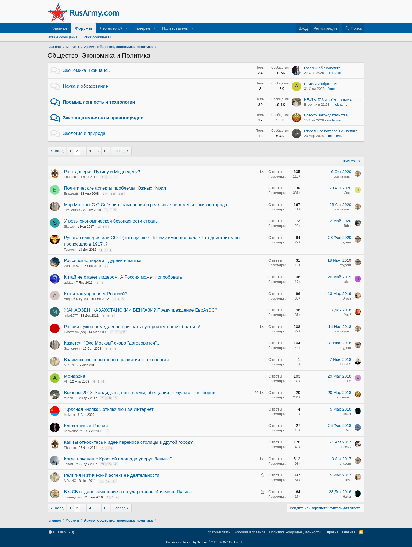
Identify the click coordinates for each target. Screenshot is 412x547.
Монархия (74, 376)
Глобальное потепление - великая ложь (336, 131)
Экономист (72, 210)
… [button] (97, 151)
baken (346, 282)
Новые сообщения (63, 37)
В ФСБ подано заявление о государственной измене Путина (128, 491)
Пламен (70, 250)
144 (105, 193)
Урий (347, 315)
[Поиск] (353, 28)
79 (102, 398)
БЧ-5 (347, 430)
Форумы (83, 28)
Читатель (334, 136)
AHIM (347, 381)
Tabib (347, 226)
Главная (59, 28)
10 (117, 332)
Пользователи (175, 28)
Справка (331, 532)
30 (102, 177)
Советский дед (75, 332)
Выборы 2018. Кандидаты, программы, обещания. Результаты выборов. (140, 392)
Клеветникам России (86, 425)
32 (115, 177)
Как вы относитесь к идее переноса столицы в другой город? (128, 442)
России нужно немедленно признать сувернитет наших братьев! (132, 326)
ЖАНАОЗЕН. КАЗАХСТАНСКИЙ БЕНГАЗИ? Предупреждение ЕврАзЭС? (140, 310)
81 (115, 398)
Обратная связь (217, 532)
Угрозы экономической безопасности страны (111, 221)
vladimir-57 (72, 266)
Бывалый (71, 193)
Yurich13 (70, 398)
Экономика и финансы (87, 70)
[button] (127, 28)
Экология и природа (84, 133)
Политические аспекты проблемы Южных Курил (115, 188)
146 (121, 193)
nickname (340, 104)
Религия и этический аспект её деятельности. (112, 475)
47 (107, 480)
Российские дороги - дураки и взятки (102, 260)
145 (113, 193)
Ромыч (346, 447)
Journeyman (342, 176)
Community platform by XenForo (206, 542)
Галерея (142, 28)
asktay (68, 282)
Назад (58, 151)
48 (113, 480)
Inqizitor (69, 415)
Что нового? (111, 28)
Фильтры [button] (350, 161)
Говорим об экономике (322, 68)
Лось (347, 193)
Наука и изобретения (321, 84)
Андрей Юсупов (76, 299)
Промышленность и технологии (99, 102)
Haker (347, 414)
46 (101, 480)
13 (105, 151)
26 (115, 464)
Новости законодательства (326, 115)
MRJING (70, 365)
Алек (331, 89)
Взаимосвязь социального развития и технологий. (117, 359)
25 (109, 464)
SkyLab (69, 226)
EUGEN (345, 364)
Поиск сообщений (96, 37)
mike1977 (71, 315)
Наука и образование (85, 86)
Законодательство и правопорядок (103, 117)
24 (102, 464)
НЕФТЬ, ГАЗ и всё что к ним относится (335, 100)
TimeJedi (334, 73)
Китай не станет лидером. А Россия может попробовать (123, 277)
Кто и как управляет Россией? (95, 293)
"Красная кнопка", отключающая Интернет (109, 409)
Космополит (73, 431)
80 (109, 398)
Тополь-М (71, 464)
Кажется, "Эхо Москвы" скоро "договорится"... (112, 343)
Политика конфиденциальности (295, 532)
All (65, 381)
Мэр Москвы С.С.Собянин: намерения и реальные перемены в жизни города (145, 204)
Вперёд (119, 151)
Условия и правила (249, 532)
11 (124, 332)
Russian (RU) (61, 532)
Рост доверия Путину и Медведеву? (102, 171)
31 (109, 177)
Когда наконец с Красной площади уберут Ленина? (118, 458)
